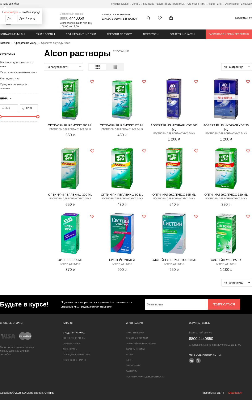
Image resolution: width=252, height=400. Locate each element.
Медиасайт (235, 392)
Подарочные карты (182, 34)
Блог (219, 3)
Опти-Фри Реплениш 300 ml (70, 194)
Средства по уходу (119, 34)
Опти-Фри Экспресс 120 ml (226, 194)
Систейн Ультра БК (226, 260)
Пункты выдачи (120, 3)
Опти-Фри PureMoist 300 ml (70, 125)
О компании (232, 3)
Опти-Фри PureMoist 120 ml (122, 125)
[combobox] (63, 67)
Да (9, 18)
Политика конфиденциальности (145, 377)
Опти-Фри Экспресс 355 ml (174, 194)
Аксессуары (151, 34)
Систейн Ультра (122, 260)
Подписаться (224, 304)
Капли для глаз (9, 78)
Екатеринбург (10, 12)
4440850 (72, 18)
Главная (5, 42)
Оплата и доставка (142, 3)
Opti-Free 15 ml (70, 260)
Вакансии (246, 3)
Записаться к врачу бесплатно (229, 34)
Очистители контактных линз (18, 72)
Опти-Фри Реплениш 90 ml (122, 194)
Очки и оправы (45, 34)
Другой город (27, 18)
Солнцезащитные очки (81, 34)
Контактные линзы (12, 34)
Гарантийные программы (170, 3)
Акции (211, 3)
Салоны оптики (196, 3)
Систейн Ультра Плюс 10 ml (174, 260)
